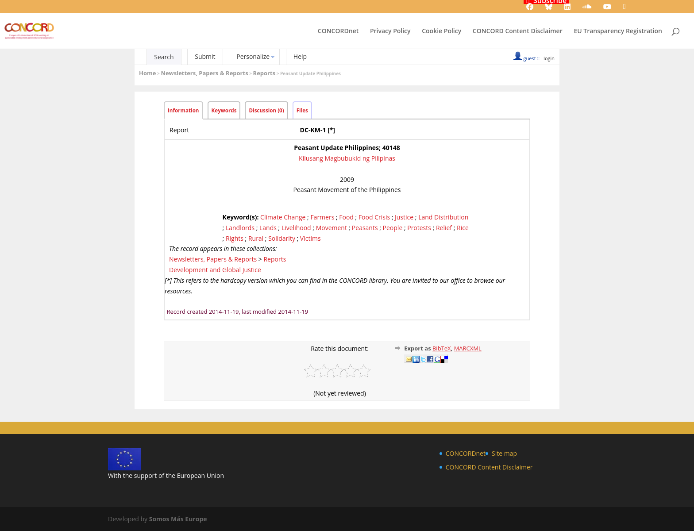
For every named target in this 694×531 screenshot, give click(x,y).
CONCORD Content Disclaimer (518, 31)
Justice (404, 217)
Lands (268, 227)
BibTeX (441, 348)
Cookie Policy (441, 31)
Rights (234, 238)
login (549, 58)
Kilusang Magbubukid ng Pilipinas (347, 158)
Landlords (240, 227)
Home (147, 73)
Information (183, 110)
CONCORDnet (338, 31)
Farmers (322, 217)
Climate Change (282, 217)
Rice (463, 227)
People (393, 227)
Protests (419, 227)
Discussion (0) (266, 110)
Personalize (253, 56)
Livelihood (296, 227)
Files (302, 110)
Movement (331, 227)
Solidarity (281, 238)
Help (300, 56)
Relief (444, 227)
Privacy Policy (390, 31)
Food (346, 217)
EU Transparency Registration (618, 31)
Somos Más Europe (178, 519)
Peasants (365, 227)
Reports (264, 73)
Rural (255, 238)
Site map (504, 453)
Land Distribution (443, 217)
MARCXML (468, 348)
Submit (205, 56)
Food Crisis (374, 217)
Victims (310, 238)
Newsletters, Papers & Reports (204, 73)
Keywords (224, 110)
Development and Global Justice (215, 270)
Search (164, 57)
